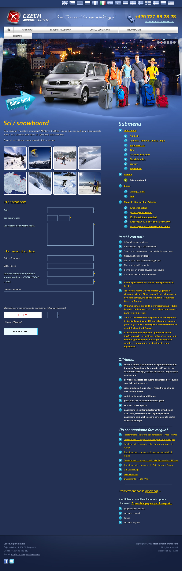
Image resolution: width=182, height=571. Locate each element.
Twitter (11, 561)
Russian (87, 3)
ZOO (132, 150)
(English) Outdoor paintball (143, 217)
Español (110, 3)
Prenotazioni (134, 30)
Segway (134, 164)
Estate (127, 186)
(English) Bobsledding (141, 212)
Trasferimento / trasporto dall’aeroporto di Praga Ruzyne (150, 435)
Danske (156, 3)
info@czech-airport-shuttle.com (159, 21)
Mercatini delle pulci (140, 155)
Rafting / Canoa (137, 191)
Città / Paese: (10, 266)
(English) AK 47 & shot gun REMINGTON (150, 222)
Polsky (163, 3)
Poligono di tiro (137, 145)
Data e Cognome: (12, 258)
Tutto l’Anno (130, 130)
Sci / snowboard (138, 180)
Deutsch (80, 3)
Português (118, 3)
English (65, 3)
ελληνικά (171, 3)
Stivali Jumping (137, 159)
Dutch (125, 3)
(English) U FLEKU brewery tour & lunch (150, 226)
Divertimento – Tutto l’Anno (137, 479)
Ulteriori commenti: (12, 289)
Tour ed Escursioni (99, 30)
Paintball (134, 136)
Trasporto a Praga (60, 30)
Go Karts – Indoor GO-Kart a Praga (147, 140)
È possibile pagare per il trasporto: (152, 503)
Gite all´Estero (131, 474)
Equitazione (136, 168)
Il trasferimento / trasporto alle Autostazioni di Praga (148, 465)
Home (8, 30)
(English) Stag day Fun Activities (140, 202)
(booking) (151, 491)
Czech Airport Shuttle (28, 17)
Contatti (17, 36)
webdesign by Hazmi (168, 551)
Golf (132, 196)
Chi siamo (27, 30)
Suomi (148, 3)
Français (95, 3)
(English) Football (138, 208)
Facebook (6, 561)
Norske (133, 3)
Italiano (103, 3)
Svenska (141, 3)
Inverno (128, 174)
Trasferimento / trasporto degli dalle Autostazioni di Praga (151, 460)
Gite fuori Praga (131, 469)
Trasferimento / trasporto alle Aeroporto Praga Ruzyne (149, 439)
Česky (72, 3)
